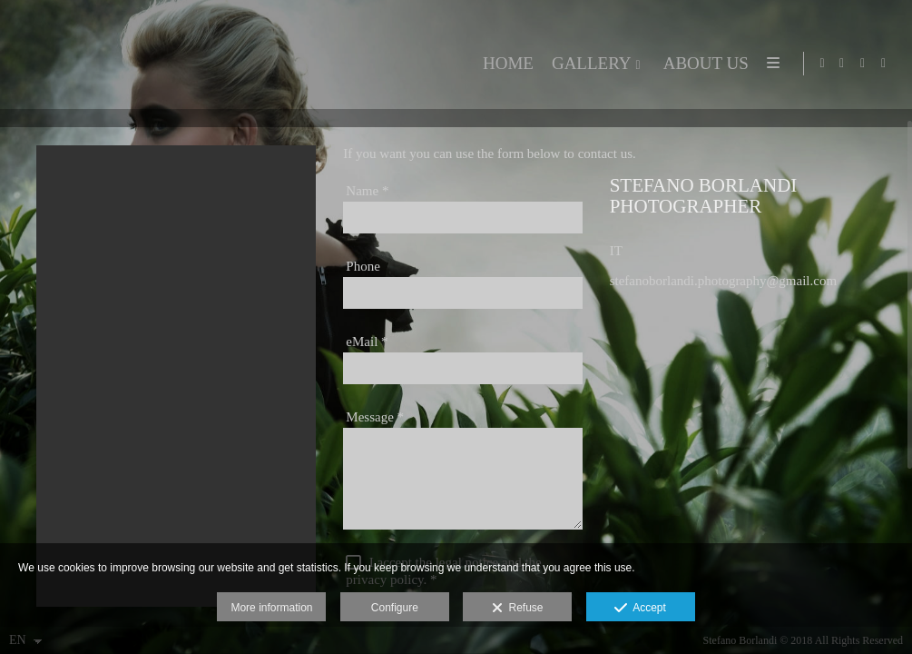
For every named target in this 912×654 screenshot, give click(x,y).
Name (367, 209)
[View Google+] (884, 63)
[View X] (863, 63)
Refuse (518, 608)
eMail (366, 359)
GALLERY (588, 63)
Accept (640, 608)
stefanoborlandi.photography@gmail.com (723, 299)
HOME (504, 63)
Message (375, 435)
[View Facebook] (842, 63)
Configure (394, 607)
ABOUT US (702, 63)
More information (271, 607)
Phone (363, 284)
